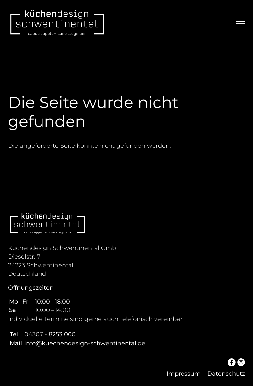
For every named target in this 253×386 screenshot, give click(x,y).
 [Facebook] (232, 362)
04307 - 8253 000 (50, 334)
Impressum (184, 373)
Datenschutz (226, 373)
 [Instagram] (241, 362)
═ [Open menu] (240, 22)
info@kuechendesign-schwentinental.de (84, 343)
